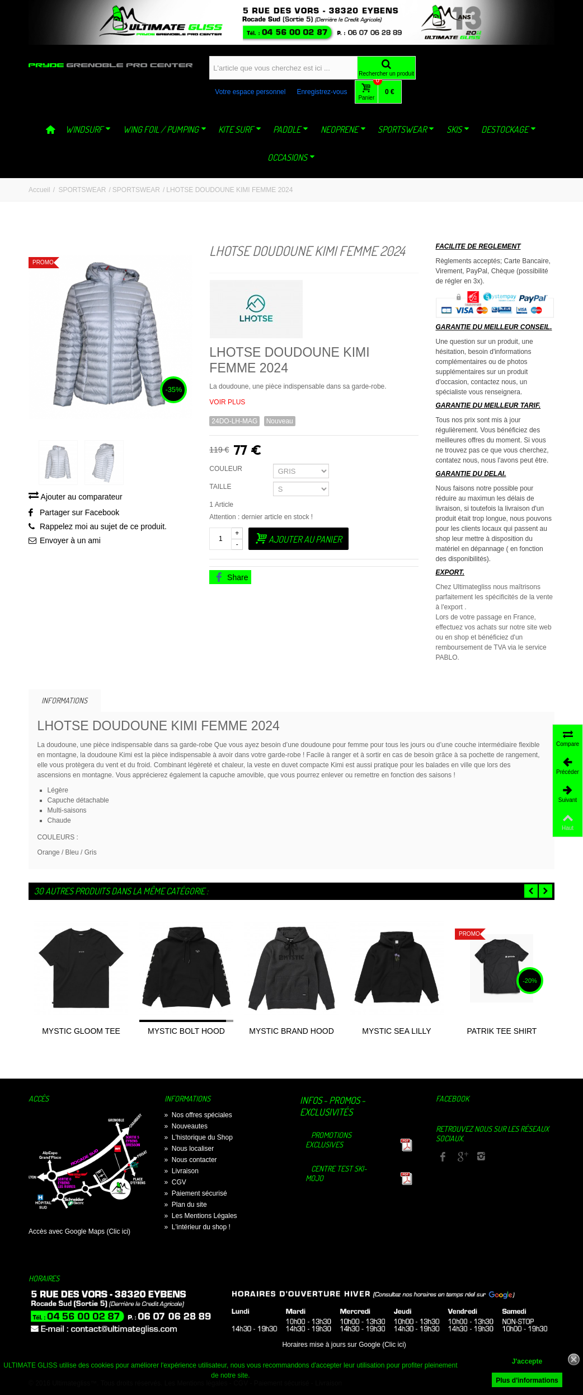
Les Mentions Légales (200, 1216)
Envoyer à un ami (70, 542)
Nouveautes (186, 1126)
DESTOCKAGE (508, 129)
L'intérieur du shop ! (197, 1227)
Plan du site (185, 1205)
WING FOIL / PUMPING (164, 129)
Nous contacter (190, 1160)
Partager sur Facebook (79, 514)
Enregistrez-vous (322, 92)
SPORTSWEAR (406, 129)
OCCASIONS (291, 157)
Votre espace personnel (250, 92)
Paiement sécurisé (195, 1193)
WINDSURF (88, 129)
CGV (175, 1182)
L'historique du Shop (198, 1137)
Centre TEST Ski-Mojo (336, 1173)
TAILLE (221, 487)
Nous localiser (189, 1149)
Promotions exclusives (328, 1139)
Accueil (39, 190)
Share (231, 577)
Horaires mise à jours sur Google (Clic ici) (344, 1345)
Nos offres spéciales (198, 1115)
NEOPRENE (343, 129)
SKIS (457, 129)
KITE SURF (239, 129)
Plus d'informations (527, 1380)
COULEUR (226, 469)
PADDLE (290, 129)
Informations (64, 700)
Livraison (181, 1171)
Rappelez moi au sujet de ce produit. (103, 528)
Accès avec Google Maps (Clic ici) (79, 1231)
